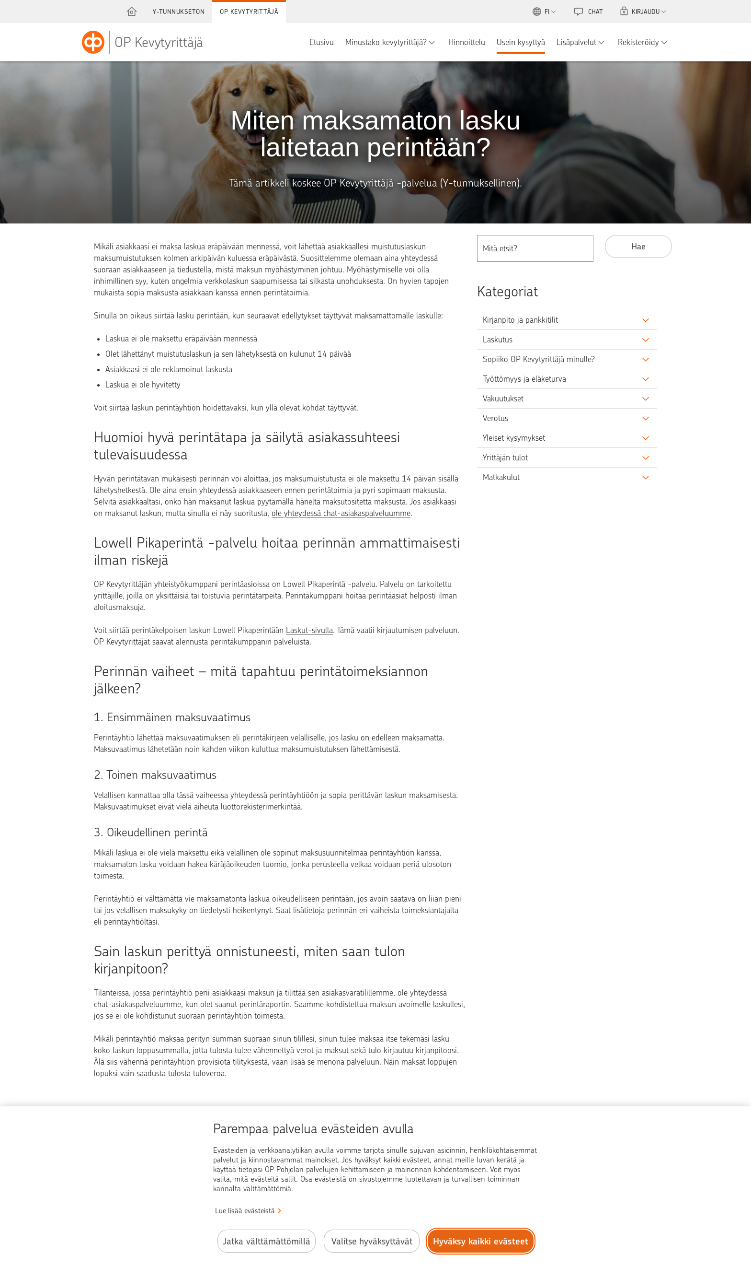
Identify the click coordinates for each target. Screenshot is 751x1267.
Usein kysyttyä (521, 42)
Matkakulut (501, 477)
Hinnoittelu (466, 42)
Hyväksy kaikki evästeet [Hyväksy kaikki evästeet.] (480, 1241)
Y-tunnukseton (179, 11)
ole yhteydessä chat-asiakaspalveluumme (341, 513)
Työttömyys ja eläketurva (524, 379)
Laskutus (497, 339)
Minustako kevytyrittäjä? (386, 42)
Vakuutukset (503, 398)
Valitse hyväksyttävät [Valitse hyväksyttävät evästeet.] (371, 1241)
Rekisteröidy (638, 42)
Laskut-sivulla (309, 630)
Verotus (495, 418)
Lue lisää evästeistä (245, 1211)
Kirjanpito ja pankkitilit (520, 320)
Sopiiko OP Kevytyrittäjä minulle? (539, 359)
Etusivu (321, 42)
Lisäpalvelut (576, 42)
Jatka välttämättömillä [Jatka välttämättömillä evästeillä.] (266, 1241)
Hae (638, 246)
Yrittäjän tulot (505, 457)
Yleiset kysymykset (514, 438)
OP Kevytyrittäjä (249, 11)
